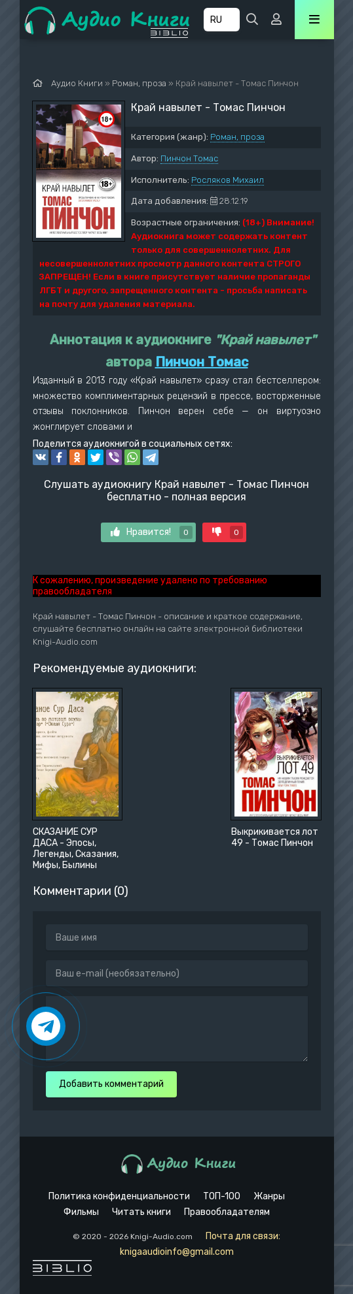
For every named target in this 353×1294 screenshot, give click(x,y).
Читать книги (141, 1212)
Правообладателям (227, 1212)
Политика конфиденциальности (119, 1196)
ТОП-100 (221, 1196)
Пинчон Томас (189, 158)
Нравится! (152, 532)
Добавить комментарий (111, 1084)
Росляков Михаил (227, 180)
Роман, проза (237, 137)
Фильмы (81, 1212)
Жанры (269, 1196)
